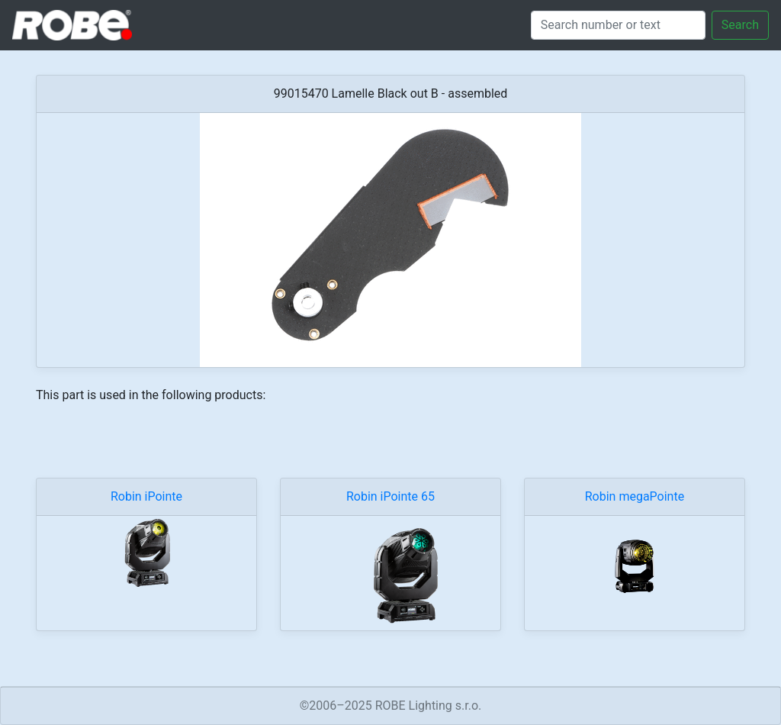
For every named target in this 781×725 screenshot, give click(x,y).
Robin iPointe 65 (390, 496)
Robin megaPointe (634, 496)
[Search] (618, 25)
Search (740, 25)
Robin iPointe (146, 496)
